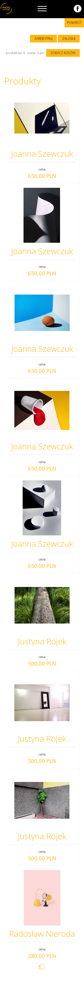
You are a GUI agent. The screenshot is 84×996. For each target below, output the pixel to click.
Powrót (74, 22)
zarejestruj (43, 38)
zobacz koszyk (63, 53)
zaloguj (68, 38)
